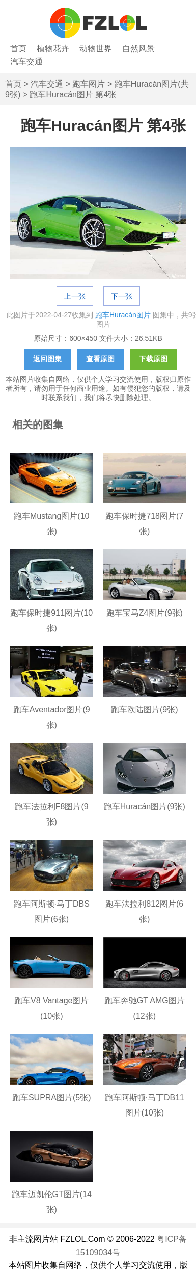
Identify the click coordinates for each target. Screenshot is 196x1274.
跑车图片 (88, 83)
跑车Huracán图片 (123, 315)
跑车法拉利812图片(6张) (144, 911)
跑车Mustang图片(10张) (52, 524)
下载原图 (153, 359)
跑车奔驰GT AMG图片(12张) (144, 1008)
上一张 (75, 296)
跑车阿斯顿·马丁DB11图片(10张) (144, 1105)
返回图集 (47, 359)
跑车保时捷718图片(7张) (144, 524)
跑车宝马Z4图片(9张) (144, 612)
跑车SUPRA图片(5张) (51, 1097)
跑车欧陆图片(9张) (144, 709)
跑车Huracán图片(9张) (144, 806)
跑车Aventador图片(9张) (51, 717)
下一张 (121, 296)
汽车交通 (26, 61)
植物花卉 (53, 48)
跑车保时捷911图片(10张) (51, 620)
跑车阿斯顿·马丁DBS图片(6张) (52, 911)
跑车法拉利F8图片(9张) (52, 814)
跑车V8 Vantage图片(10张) (51, 1008)
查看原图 (100, 359)
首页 (18, 48)
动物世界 (95, 48)
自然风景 (138, 48)
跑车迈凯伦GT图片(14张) (52, 1202)
